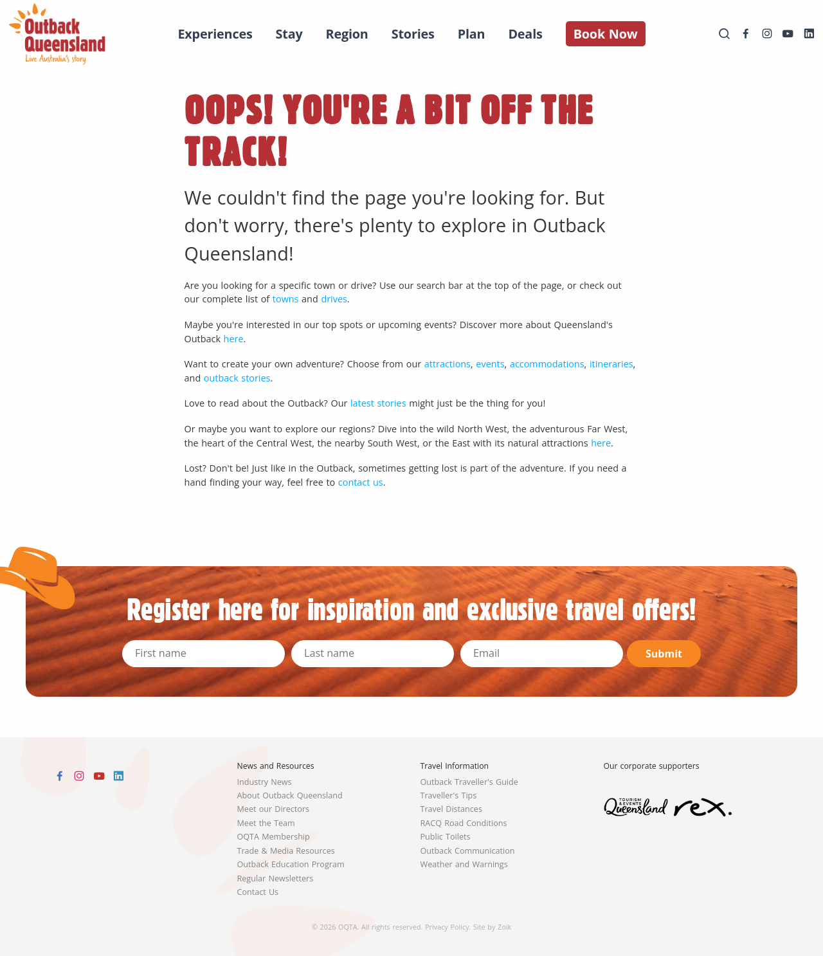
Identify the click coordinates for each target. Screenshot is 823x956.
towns (286, 299)
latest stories (378, 403)
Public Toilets (446, 836)
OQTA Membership (273, 836)
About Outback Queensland (290, 795)
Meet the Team (266, 823)
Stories (413, 33)
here (234, 339)
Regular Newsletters (275, 878)
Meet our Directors (273, 809)
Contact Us (258, 892)
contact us (360, 482)
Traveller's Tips (449, 795)
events (490, 364)
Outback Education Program (291, 864)
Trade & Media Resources (286, 850)
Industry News (264, 782)
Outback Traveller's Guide (469, 782)
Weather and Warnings (464, 864)
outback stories (237, 378)
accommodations (547, 364)
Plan (471, 33)
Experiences (214, 33)
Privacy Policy (447, 927)
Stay (289, 33)
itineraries (611, 364)
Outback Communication (468, 850)
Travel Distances (451, 809)
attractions (447, 364)
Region (347, 33)
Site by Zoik (492, 927)
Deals (525, 33)
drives (334, 299)
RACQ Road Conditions (464, 823)
